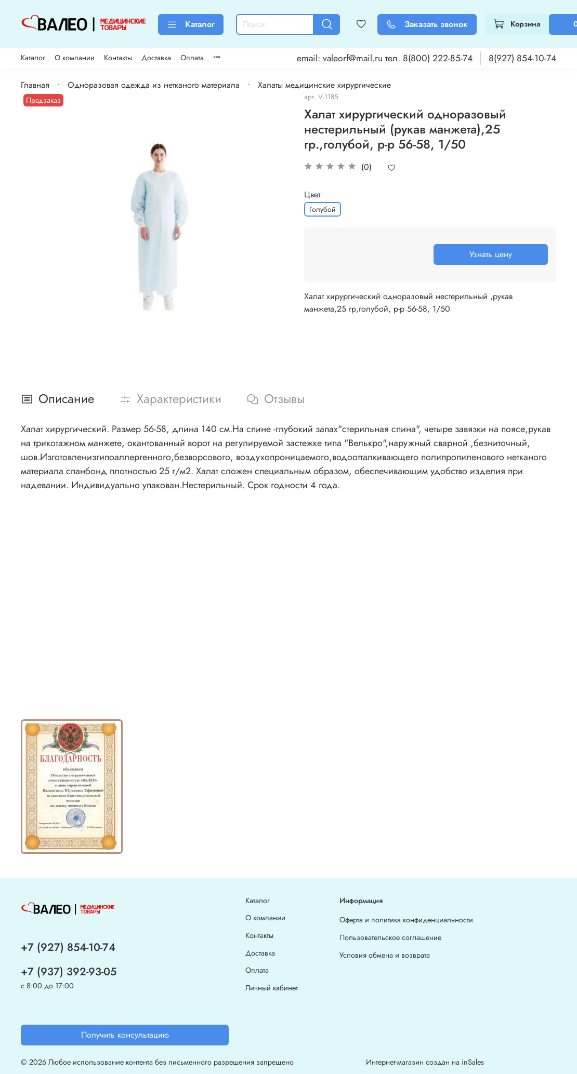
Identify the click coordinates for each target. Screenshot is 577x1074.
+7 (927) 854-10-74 (68, 947)
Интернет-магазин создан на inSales (425, 1062)
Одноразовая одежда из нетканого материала (154, 85)
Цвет (312, 194)
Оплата (192, 57)
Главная (35, 85)
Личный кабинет (271, 988)
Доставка (156, 57)
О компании (75, 57)
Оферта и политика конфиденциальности (406, 920)
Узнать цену (490, 254)
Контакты (118, 57)
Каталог (191, 24)
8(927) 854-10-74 (522, 58)
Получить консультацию (125, 1035)
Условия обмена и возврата (384, 955)
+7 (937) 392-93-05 (68, 971)
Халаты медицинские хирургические (324, 85)
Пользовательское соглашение (390, 937)
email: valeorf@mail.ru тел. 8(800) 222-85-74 (385, 58)
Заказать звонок (427, 24)
